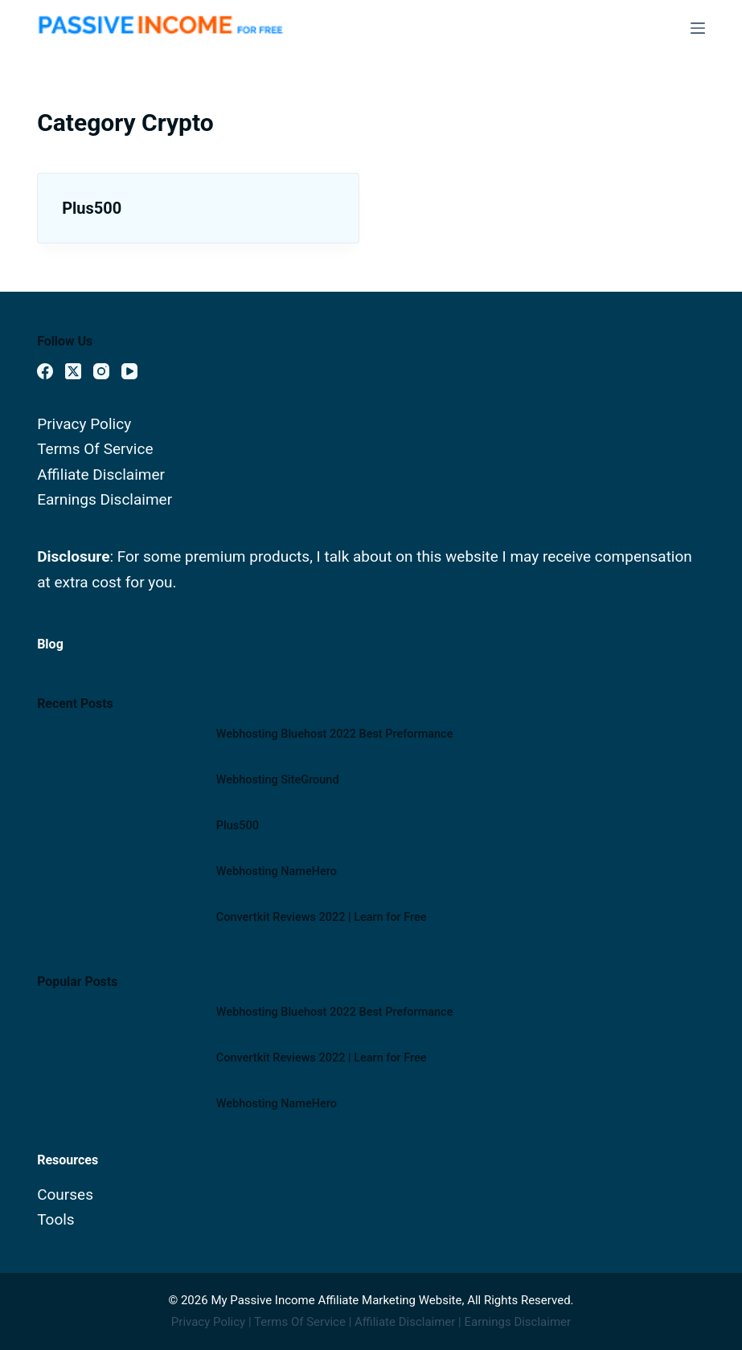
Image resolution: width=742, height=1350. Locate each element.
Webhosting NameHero (276, 871)
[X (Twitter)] (73, 371)
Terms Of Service (95, 449)
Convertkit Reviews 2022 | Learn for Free (321, 917)
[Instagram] (101, 371)
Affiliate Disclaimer (101, 474)
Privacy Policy (84, 424)
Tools (56, 1219)
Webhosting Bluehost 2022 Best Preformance (334, 734)
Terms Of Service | (304, 1322)
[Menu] (698, 28)
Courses (65, 1194)
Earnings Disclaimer (104, 499)
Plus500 (91, 208)
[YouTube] (129, 371)
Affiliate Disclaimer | (409, 1322)
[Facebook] (45, 371)
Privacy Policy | (212, 1322)
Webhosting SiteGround (277, 780)
